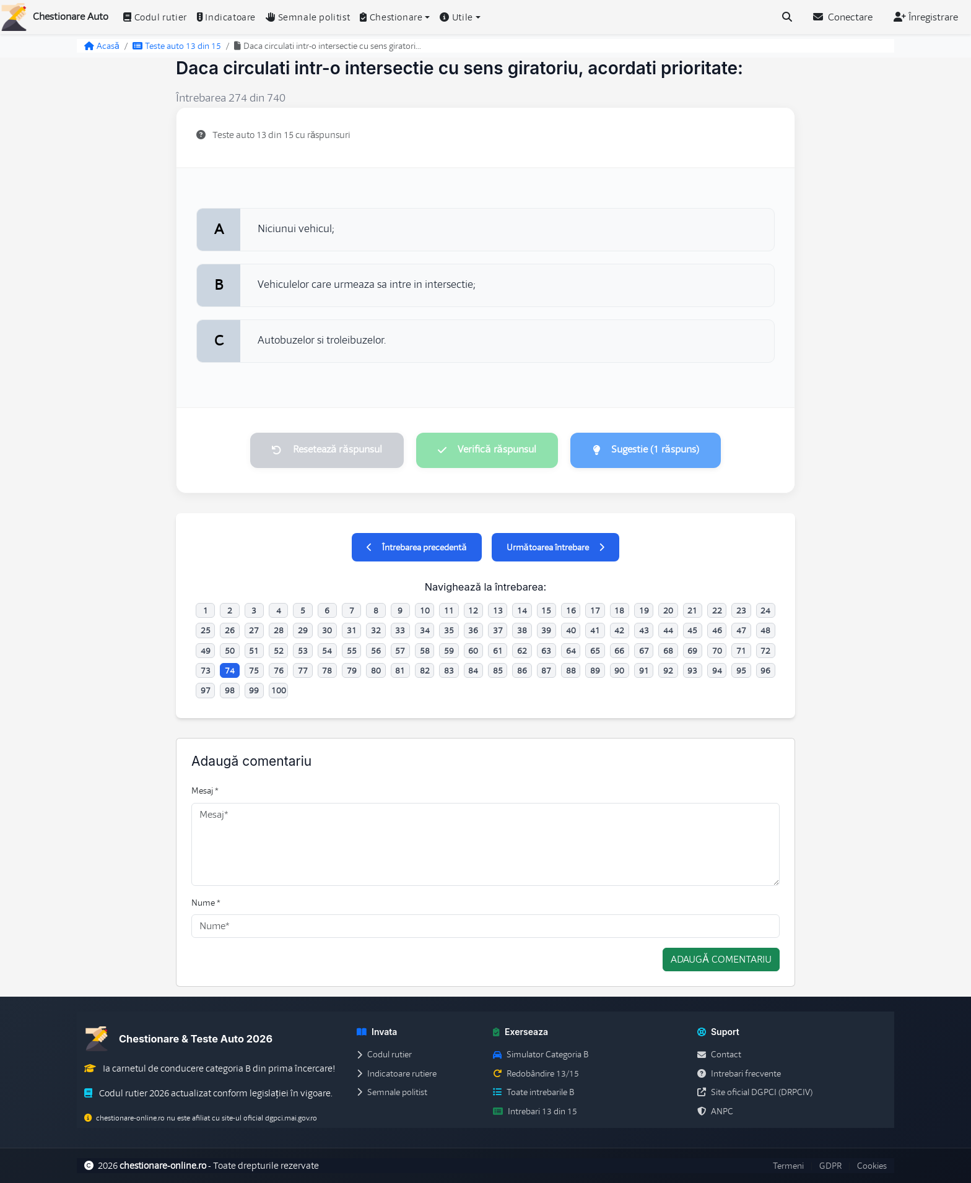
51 (254, 650)
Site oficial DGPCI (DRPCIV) (754, 1092)
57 (400, 650)
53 (303, 650)
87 (546, 670)
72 (765, 650)
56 (376, 650)
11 (449, 610)
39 (546, 630)
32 (376, 630)
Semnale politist (308, 17)
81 (400, 670)
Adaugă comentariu (721, 960)
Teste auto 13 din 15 (177, 45)
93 (692, 670)
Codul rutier (155, 17)
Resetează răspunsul (326, 450)
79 (352, 670)
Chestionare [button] (391, 17)
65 (595, 650)
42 (619, 630)
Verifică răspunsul (487, 450)
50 (230, 650)
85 (498, 670)
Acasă (102, 45)
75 (254, 670)
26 (230, 630)
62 (522, 650)
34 (425, 630)
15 (546, 610)
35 (449, 630)
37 (498, 630)
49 (206, 650)
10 (425, 610)
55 (352, 650)
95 (741, 670)
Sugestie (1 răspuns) (646, 450)
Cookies (872, 1165)
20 (668, 610)
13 (498, 610)
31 (352, 630)
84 (473, 670)
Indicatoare (226, 17)
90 (619, 670)
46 (717, 630)
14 (522, 610)
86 (522, 670)
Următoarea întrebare (555, 547)
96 (765, 670)
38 (522, 630)
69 (692, 650)
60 (473, 650)
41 (595, 630)
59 (449, 650)
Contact (719, 1054)
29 (303, 630)
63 (546, 650)
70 (717, 650)
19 (644, 610)
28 (279, 630)
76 (279, 670)
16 (571, 610)
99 (254, 690)
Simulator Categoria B (540, 1054)
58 (425, 650)
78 (327, 670)
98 (230, 690)
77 (303, 670)
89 (595, 670)
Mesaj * (205, 791)
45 (692, 630)
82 (425, 670)
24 (765, 610)
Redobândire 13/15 (536, 1073)
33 (400, 630)
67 (644, 650)
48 (765, 630)
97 (206, 690)
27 (254, 630)
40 (571, 630)
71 (741, 650)
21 (692, 610)
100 (278, 690)
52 (279, 650)
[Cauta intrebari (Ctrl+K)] (787, 17)
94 (717, 670)
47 (741, 630)
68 (668, 650)
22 (717, 610)
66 (619, 650)
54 (327, 650)
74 (230, 670)
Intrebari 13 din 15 (535, 1111)
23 (741, 610)
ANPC (715, 1111)
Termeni (788, 1165)
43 (644, 630)
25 (206, 630)
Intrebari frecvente (739, 1073)
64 (571, 650)
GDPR (830, 1165)
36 (473, 630)
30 (327, 630)
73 (206, 670)
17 (595, 610)
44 (668, 630)
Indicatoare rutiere (397, 1073)
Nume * (205, 902)
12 (473, 610)
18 (619, 610)
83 (449, 670)
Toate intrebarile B (533, 1092)
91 (644, 670)
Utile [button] (456, 17)
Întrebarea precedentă (416, 547)
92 (668, 670)
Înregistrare (926, 17)
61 (498, 650)
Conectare (843, 17)
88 (571, 670)
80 (376, 670)
